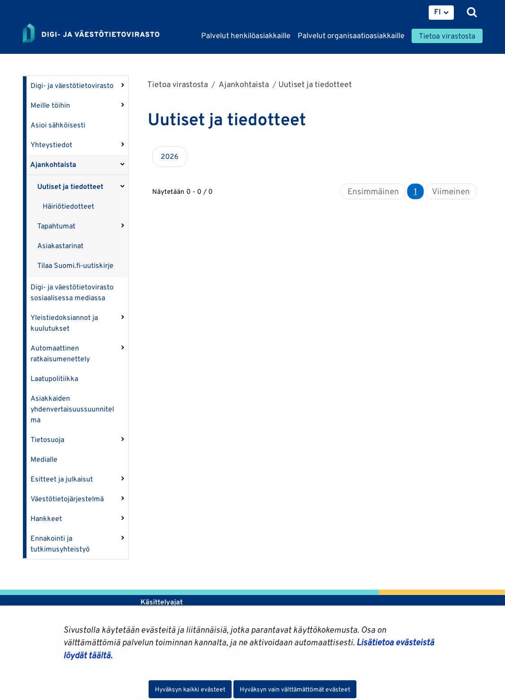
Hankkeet (46, 518)
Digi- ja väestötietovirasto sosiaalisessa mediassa (72, 292)
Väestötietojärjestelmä (67, 498)
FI (437, 12)
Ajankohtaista (53, 164)
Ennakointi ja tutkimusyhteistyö (60, 544)
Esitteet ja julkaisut (62, 479)
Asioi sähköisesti (58, 125)
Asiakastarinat (60, 245)
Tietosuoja (47, 439)
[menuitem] (441, 12)
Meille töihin (50, 105)
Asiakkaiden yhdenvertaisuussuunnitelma (72, 409)
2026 (170, 156)
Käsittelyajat (162, 602)
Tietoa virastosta (177, 84)
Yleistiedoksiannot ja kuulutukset (64, 323)
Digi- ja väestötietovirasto (72, 85)
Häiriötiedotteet (68, 206)
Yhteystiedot (51, 144)
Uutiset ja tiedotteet (70, 186)
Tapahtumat (56, 226)
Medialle (44, 459)
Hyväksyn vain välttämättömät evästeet (295, 689)
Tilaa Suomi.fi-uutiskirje (75, 265)
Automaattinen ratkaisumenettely (60, 353)
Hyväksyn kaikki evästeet (190, 689)
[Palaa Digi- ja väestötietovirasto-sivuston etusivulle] (91, 33)
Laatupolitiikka (54, 378)
